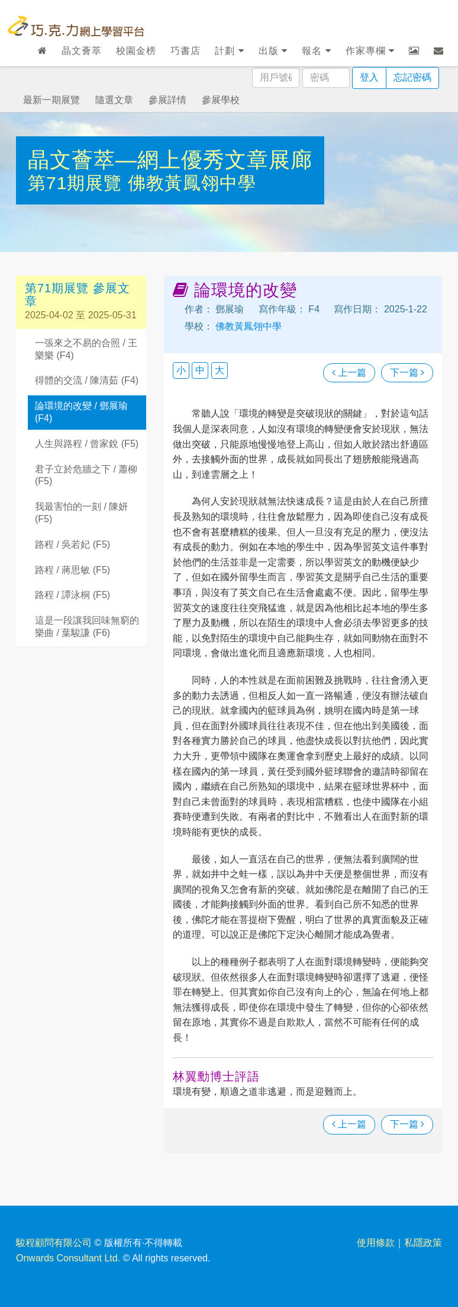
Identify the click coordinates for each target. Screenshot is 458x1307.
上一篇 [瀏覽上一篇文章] (349, 373)
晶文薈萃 (82, 51)
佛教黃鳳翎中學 (192, 183)
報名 (316, 51)
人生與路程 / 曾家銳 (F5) (86, 444)
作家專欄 (370, 51)
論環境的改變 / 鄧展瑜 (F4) (81, 412)
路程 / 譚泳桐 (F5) (72, 595)
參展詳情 (167, 100)
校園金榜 (136, 51)
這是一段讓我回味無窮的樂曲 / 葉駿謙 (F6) (87, 626)
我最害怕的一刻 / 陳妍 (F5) (81, 512)
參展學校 (221, 100)
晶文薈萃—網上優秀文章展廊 (170, 160)
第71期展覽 (78, 183)
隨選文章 (114, 100)
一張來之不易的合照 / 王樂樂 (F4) (86, 349)
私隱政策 (423, 1243)
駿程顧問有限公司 (54, 1243)
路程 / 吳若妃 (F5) (72, 544)
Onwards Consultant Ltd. (68, 1258)
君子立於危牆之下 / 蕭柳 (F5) (86, 475)
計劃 (229, 51)
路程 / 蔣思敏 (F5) (72, 570)
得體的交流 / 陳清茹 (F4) (86, 380)
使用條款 (376, 1243)
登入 (369, 77)
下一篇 (407, 373)
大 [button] (219, 370)
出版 (273, 51)
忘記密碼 (412, 77)
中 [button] (200, 370)
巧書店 (185, 51)
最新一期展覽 (51, 100)
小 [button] (181, 370)
